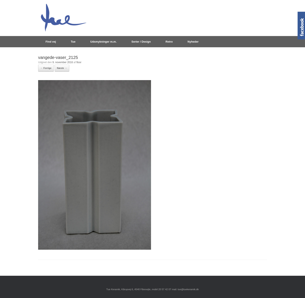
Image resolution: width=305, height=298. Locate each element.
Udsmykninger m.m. (103, 41)
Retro (169, 41)
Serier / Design (141, 41)
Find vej (51, 41)
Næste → (62, 68)
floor (78, 62)
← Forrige (45, 68)
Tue (73, 41)
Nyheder (193, 41)
